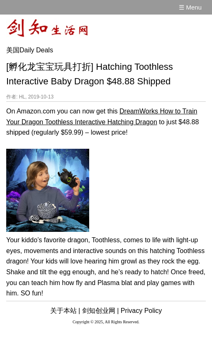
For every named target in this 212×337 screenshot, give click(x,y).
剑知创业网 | (100, 310)
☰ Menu (190, 7)
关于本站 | (65, 310)
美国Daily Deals (29, 50)
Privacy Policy (141, 310)
